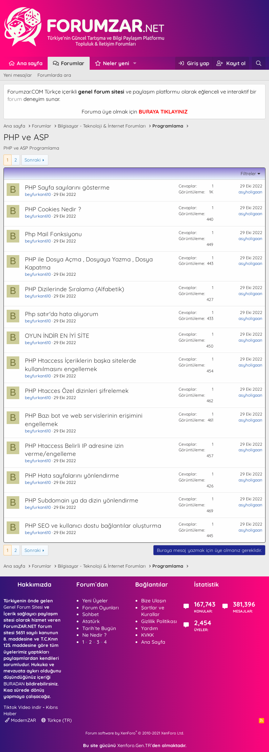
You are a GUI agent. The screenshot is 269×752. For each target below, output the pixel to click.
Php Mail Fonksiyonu (53, 234)
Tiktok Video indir (22, 707)
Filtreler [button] (248, 173)
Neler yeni (116, 63)
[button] (135, 63)
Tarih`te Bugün (99, 628)
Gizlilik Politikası (159, 621)
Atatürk (91, 621)
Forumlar (72, 63)
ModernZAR (20, 720)
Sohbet (90, 614)
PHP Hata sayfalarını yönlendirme (72, 475)
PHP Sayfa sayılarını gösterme (67, 187)
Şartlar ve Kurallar (152, 611)
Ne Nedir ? (94, 635)
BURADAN (14, 683)
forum (14, 99)
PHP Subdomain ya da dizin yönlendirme (81, 500)
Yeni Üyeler (95, 600)
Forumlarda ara (54, 75)
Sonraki (33, 160)
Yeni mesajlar (18, 75)
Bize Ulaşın (153, 600)
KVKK (147, 635)
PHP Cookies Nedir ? (53, 209)
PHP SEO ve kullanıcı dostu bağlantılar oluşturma (93, 525)
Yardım (149, 628)
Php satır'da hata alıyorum (61, 313)
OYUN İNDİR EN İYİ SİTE (57, 335)
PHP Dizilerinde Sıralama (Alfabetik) (74, 289)
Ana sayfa (29, 63)
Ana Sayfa (153, 642)
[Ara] (258, 63)
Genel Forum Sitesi (23, 607)
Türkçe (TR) (56, 720)
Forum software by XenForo (134, 733)
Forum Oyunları (100, 607)
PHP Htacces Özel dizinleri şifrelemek (77, 390)
